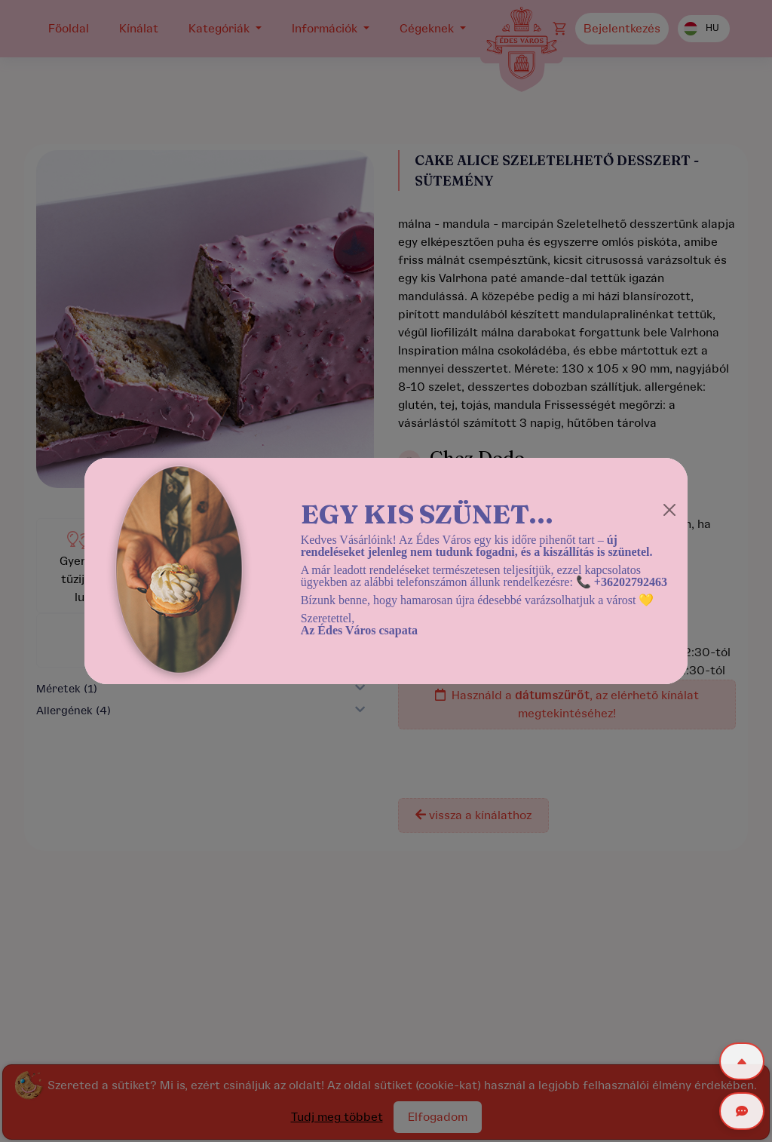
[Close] (669, 510)
